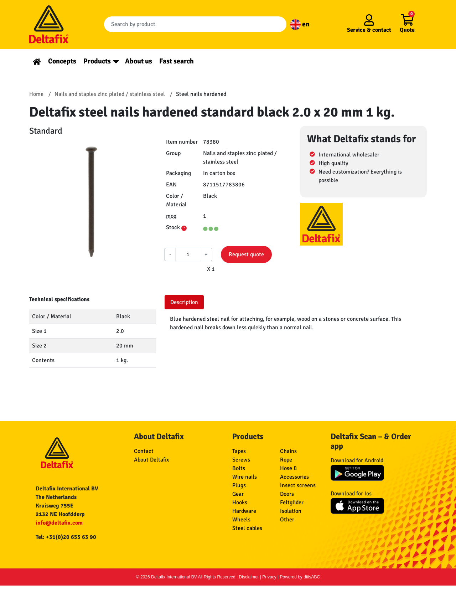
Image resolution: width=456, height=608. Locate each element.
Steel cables (247, 528)
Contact (144, 451)
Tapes (239, 451)
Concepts (62, 61)
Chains (288, 451)
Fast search (176, 61)
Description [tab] (184, 302)
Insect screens (298, 485)
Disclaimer (249, 576)
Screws (241, 459)
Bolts (238, 468)
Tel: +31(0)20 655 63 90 (66, 537)
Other (287, 519)
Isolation (290, 511)
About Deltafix (151, 459)
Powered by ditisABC (300, 576)
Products (97, 61)
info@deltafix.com (59, 522)
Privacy (269, 576)
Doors (287, 494)
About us (138, 61)
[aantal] (188, 254)
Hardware (244, 511)
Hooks (239, 502)
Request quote (246, 254)
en (300, 24)
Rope (286, 459)
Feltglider (292, 502)
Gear (238, 494)
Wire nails (244, 476)
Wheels (241, 519)
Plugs (239, 485)
